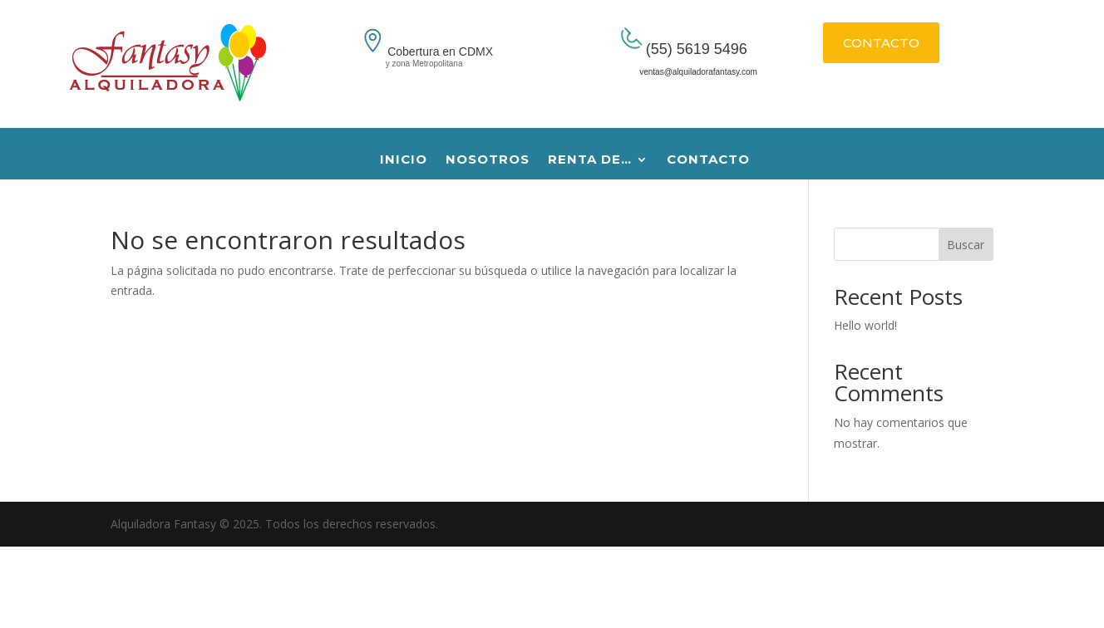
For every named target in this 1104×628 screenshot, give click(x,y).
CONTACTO (881, 43)
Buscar (965, 245)
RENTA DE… (590, 160)
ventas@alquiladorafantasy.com (680, 71)
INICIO (403, 160)
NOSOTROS (488, 160)
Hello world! (865, 325)
